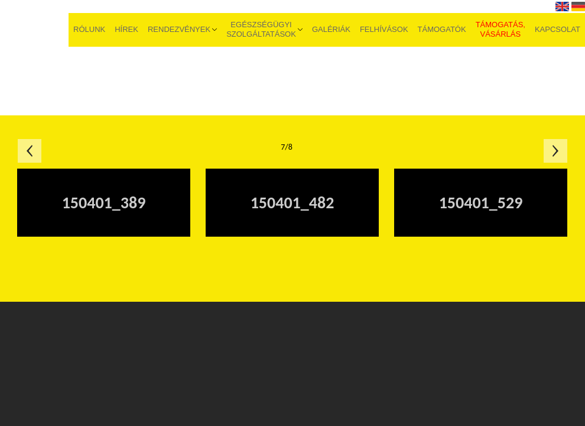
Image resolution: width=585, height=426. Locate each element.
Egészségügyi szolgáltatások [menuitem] (261, 29)
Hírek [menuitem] (126, 29)
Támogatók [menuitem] (442, 29)
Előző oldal (29, 151)
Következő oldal (555, 151)
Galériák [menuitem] (331, 29)
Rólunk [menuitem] (89, 29)
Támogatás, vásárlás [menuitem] (500, 29)
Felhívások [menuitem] (384, 29)
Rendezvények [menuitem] (179, 29)
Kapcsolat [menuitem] (557, 29)
